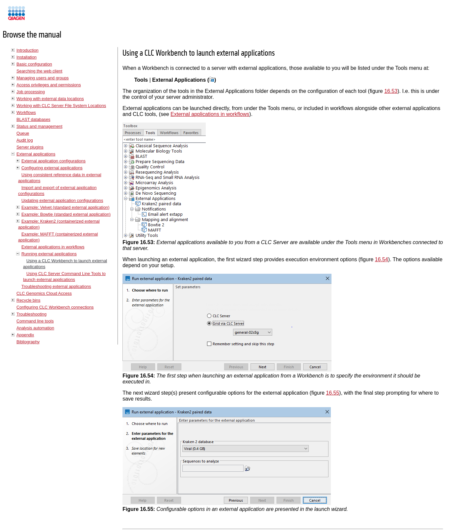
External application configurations (53, 160)
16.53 (390, 91)
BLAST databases (33, 119)
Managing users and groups (42, 77)
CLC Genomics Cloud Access (44, 293)
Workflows (26, 112)
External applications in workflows (52, 246)
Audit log (24, 140)
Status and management (39, 126)
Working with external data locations (50, 98)
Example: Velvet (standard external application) (65, 207)
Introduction (27, 50)
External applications (35, 154)
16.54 (381, 259)
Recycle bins (28, 300)
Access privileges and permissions (48, 84)
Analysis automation (35, 327)
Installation (26, 57)
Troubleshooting (31, 314)
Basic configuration (34, 64)
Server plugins (29, 147)
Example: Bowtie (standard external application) (66, 214)
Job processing (30, 91)
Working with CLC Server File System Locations (61, 105)
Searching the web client (39, 71)
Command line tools (35, 321)
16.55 (332, 393)
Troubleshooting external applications (56, 286)
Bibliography (28, 341)
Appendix (25, 334)
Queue (22, 133)
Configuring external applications (52, 167)
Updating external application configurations (62, 200)
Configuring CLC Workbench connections (55, 307)
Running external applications (49, 253)
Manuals (34, 16)
